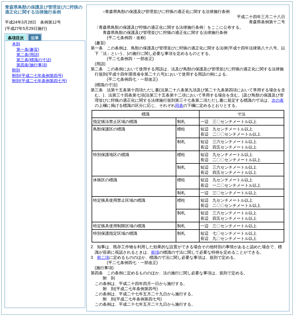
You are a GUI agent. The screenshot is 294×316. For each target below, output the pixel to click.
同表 (179, 105)
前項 (155, 252)
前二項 (103, 257)
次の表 (278, 100)
